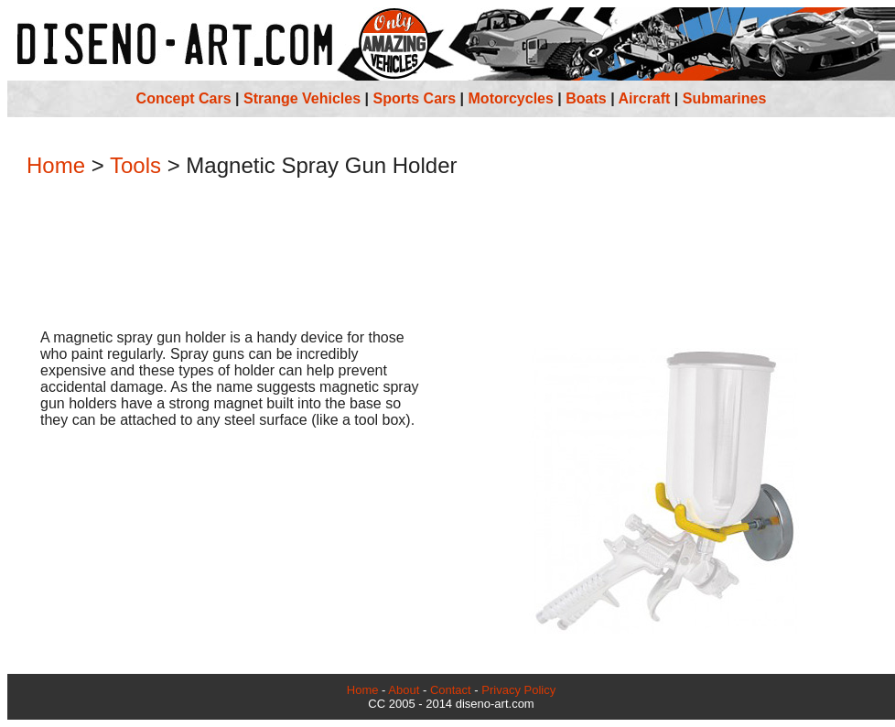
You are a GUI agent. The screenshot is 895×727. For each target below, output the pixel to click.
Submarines (725, 98)
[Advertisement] (451, 255)
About (403, 690)
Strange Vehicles (302, 98)
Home (56, 165)
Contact (450, 690)
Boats (586, 98)
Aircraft (645, 98)
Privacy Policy (518, 690)
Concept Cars (184, 98)
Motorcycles (511, 98)
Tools (135, 165)
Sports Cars (414, 98)
